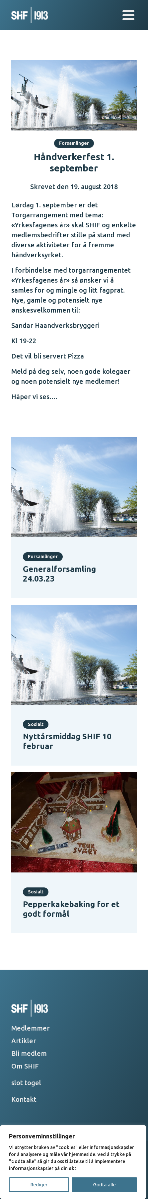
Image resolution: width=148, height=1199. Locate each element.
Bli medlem (29, 1053)
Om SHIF (25, 1066)
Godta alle (104, 1184)
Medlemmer (30, 1028)
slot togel (26, 1082)
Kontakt (24, 1099)
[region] (73, 1162)
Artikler (23, 1041)
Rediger (39, 1184)
